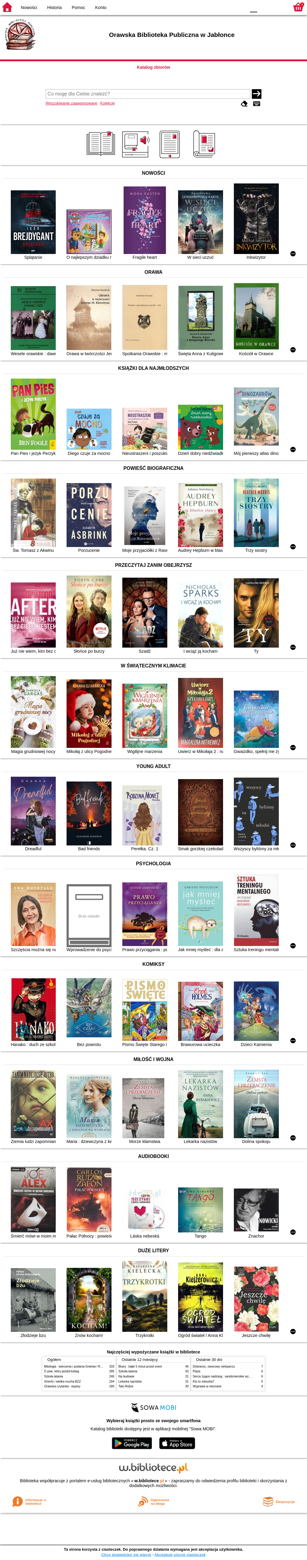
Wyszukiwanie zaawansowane (71, 103)
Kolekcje (107, 103)
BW (215, 6)
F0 (253, 6)
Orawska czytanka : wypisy (62, 1386)
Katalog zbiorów (153, 67)
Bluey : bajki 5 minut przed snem (140, 1366)
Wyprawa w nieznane (207, 1386)
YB (227, 6)
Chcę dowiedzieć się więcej (126, 1554)
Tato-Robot (125, 1386)
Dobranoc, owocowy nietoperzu (214, 1366)
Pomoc (78, 7)
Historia (54, 7)
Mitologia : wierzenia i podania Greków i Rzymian (77, 1366)
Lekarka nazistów (130, 1381)
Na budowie (126, 1376)
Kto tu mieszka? (203, 1381)
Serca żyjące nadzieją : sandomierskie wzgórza (224, 1376)
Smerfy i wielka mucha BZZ (62, 1381)
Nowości (29, 7)
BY (240, 6)
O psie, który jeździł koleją (61, 1371)
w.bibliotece (149, 1480)
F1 (264, 6)
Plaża (196, 1371)
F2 (278, 6)
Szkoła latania (53, 1376)
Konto (100, 7)
